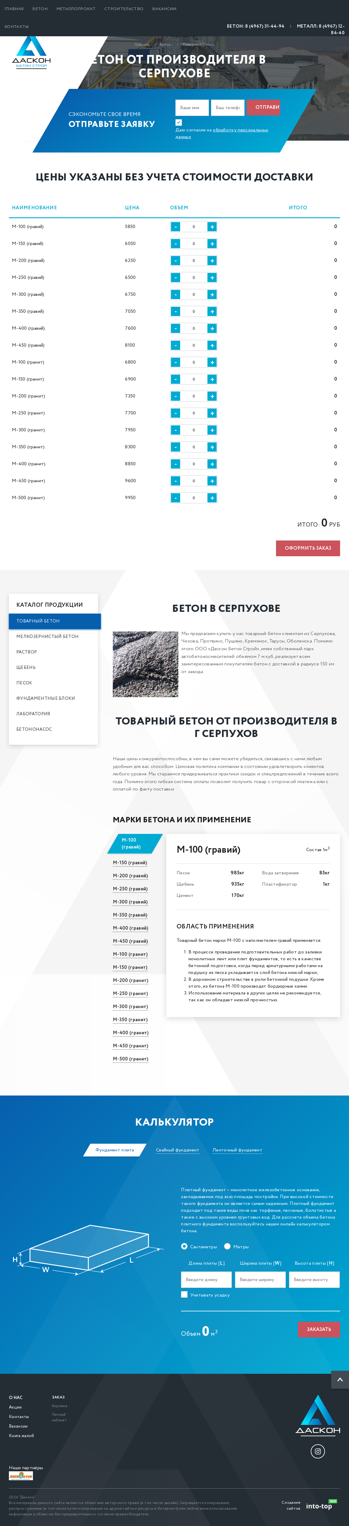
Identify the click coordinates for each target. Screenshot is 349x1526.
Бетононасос (34, 729)
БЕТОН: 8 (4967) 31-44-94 (256, 26)
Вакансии (164, 9)
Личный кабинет (59, 1417)
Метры (241, 1247)
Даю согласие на (221, 133)
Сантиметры (203, 1247)
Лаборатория (33, 714)
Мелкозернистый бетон (47, 637)
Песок (24, 683)
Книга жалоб (21, 1436)
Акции (15, 1407)
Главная (13, 9)
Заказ (58, 1397)
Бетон (39, 9)
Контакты (16, 27)
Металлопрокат (76, 9)
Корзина (59, 1406)
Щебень (26, 667)
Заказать (319, 1329)
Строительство (123, 9)
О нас (16, 1398)
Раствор (26, 652)
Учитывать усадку (210, 1295)
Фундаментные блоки (45, 698)
